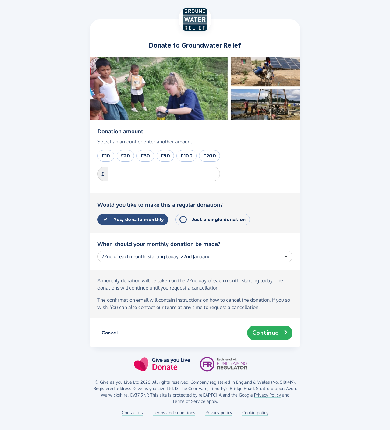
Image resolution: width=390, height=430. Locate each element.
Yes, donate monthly (139, 219)
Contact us (132, 412)
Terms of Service (188, 401)
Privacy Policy (267, 394)
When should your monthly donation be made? (159, 244)
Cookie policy (255, 412)
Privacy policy (218, 412)
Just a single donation (219, 219)
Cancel (109, 333)
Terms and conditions (174, 412)
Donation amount (120, 131)
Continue (270, 332)
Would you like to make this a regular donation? (160, 204)
